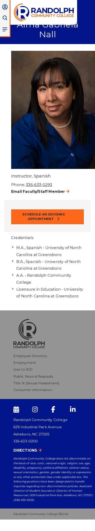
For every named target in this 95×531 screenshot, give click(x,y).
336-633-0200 (25, 441)
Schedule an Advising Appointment (43, 216)
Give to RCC (23, 369)
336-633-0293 (39, 184)
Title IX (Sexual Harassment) (36, 383)
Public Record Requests (33, 376)
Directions (25, 450)
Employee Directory (30, 356)
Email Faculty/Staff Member (38, 191)
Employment (24, 363)
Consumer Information (32, 390)
